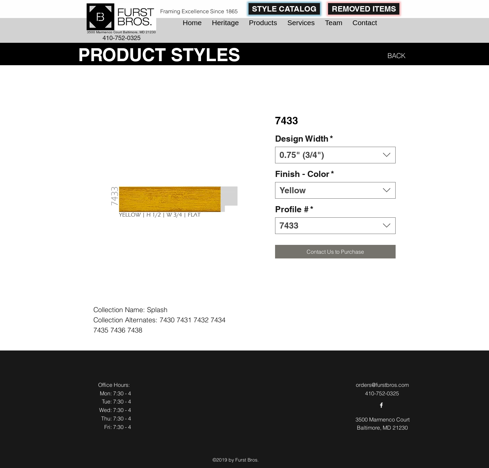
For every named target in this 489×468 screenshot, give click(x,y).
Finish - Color (304, 174)
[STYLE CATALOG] (284, 9)
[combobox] (335, 155)
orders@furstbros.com (382, 384)
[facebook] (381, 405)
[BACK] (395, 55)
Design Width (304, 138)
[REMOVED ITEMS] (363, 9)
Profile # (294, 209)
